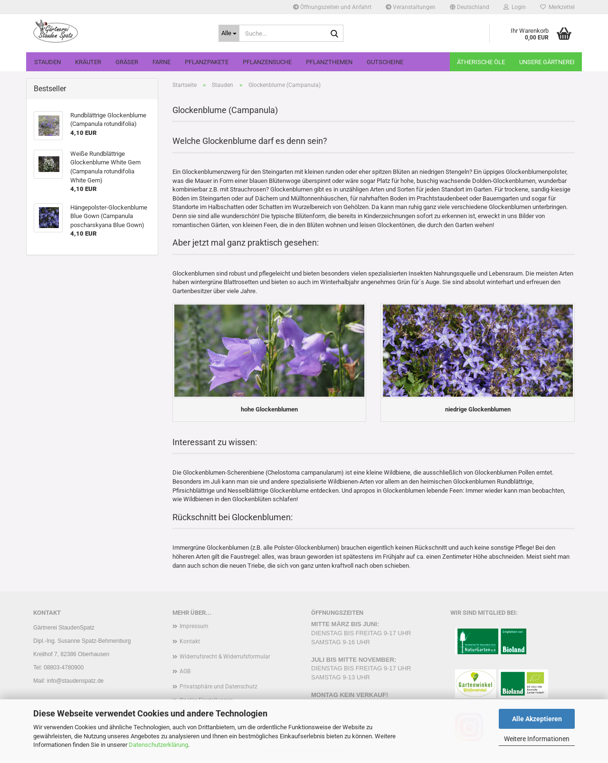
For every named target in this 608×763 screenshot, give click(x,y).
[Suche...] (228, 33)
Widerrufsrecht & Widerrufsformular (225, 656)
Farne (161, 62)
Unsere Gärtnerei (547, 62)
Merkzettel (557, 7)
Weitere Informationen (537, 739)
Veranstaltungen (411, 7)
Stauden (47, 62)
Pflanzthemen (329, 62)
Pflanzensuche (267, 62)
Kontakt (190, 641)
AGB (185, 671)
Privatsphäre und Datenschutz (218, 686)
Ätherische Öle (481, 62)
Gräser (126, 62)
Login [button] (515, 7)
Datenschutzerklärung (158, 744)
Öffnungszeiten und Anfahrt (332, 7)
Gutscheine (385, 62)
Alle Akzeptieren (537, 719)
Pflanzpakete (206, 62)
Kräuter (88, 62)
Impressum (194, 626)
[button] (469, 7)
